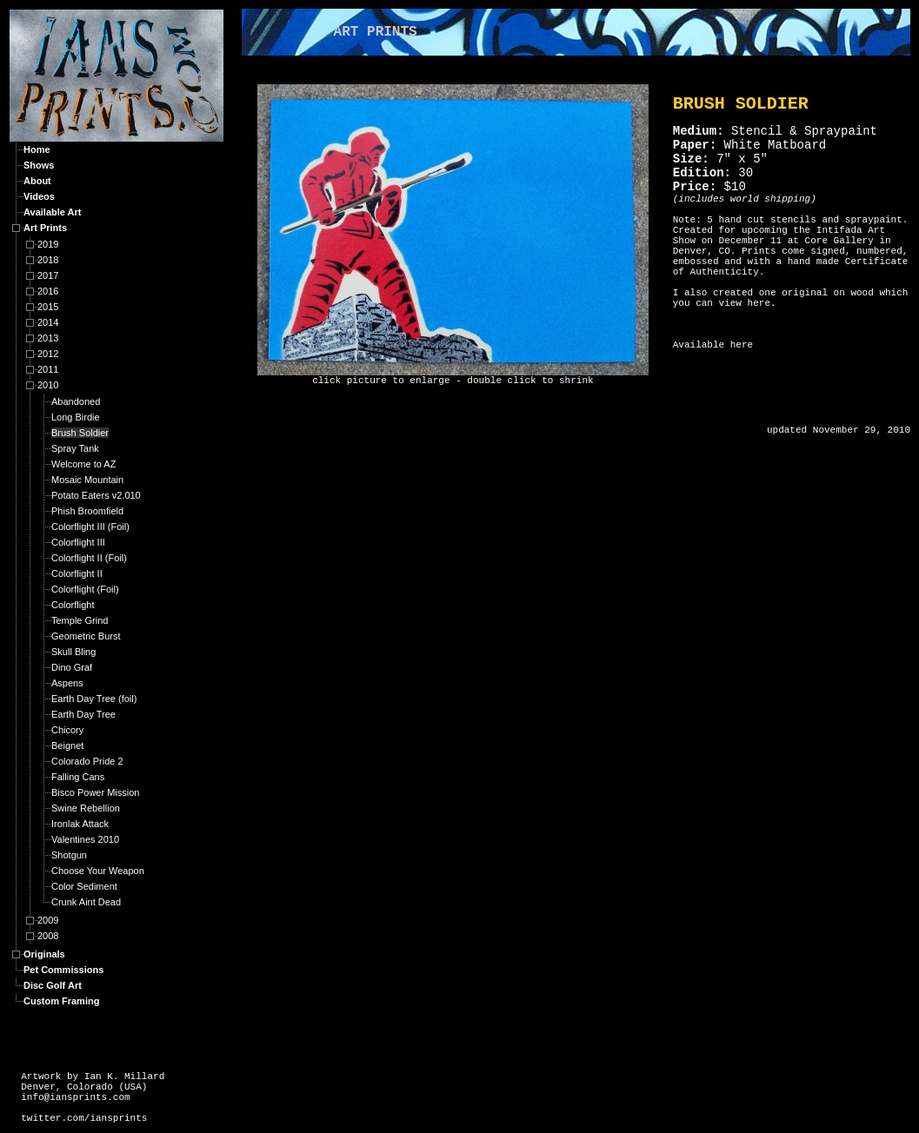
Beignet (67, 745)
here (759, 303)
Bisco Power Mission (95, 792)
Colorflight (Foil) (85, 589)
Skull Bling (73, 651)
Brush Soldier (80, 432)
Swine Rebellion (85, 808)
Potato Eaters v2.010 (96, 495)
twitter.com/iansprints (84, 1118)
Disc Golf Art (52, 985)
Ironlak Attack (80, 823)
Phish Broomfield (87, 511)
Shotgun (69, 855)
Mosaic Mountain (87, 479)
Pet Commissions (63, 969)
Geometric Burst (85, 636)
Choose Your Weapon (97, 870)
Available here (713, 345)
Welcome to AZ (83, 464)
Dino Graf (71, 667)
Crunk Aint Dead (86, 902)
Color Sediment (84, 886)
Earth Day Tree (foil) (94, 698)
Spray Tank (75, 448)
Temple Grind (79, 620)
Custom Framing (61, 1001)
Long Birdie (75, 417)
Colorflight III (78, 542)
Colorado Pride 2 (87, 761)
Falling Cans (77, 777)
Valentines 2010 (85, 839)
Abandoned (75, 401)
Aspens (67, 683)
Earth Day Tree (83, 714)
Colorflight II (77, 573)
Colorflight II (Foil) (89, 558)
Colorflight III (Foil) (90, 526)
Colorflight (73, 605)
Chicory (67, 730)
